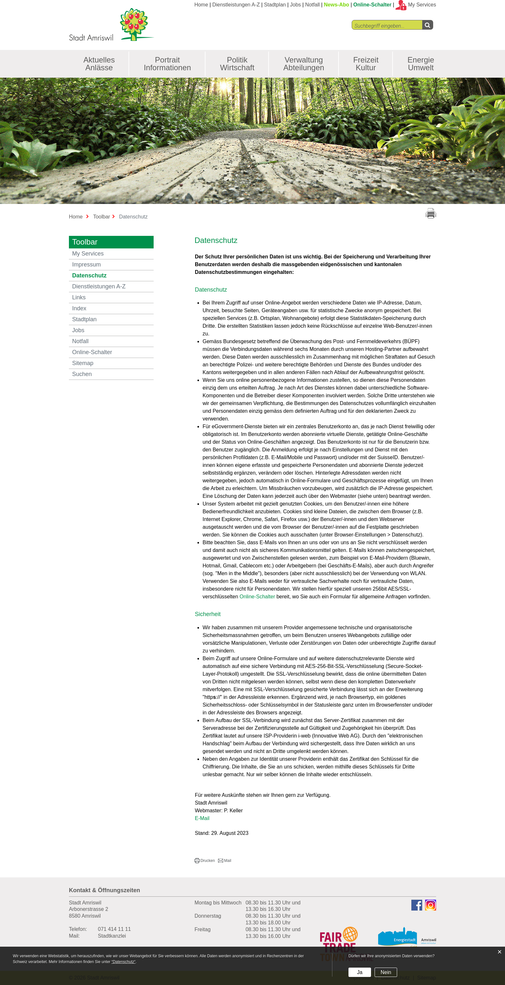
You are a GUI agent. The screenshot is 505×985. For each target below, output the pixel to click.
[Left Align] (427, 24)
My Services (88, 253)
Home (201, 4)
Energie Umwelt (420, 63)
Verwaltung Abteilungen (303, 63)
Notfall (312, 4)
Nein (386, 972)
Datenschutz (107, 275)
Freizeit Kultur (366, 63)
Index (79, 308)
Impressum (86, 264)
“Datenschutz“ (123, 962)
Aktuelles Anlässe (99, 63)
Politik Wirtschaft (237, 63)
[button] (205, 860)
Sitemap (82, 363)
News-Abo (336, 4)
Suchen (82, 374)
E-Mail (202, 818)
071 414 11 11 (114, 929)
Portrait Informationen (167, 63)
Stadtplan (275, 4)
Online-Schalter (372, 4)
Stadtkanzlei (112, 936)
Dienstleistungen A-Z (236, 4)
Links (79, 297)
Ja (359, 972)
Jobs (295, 4)
